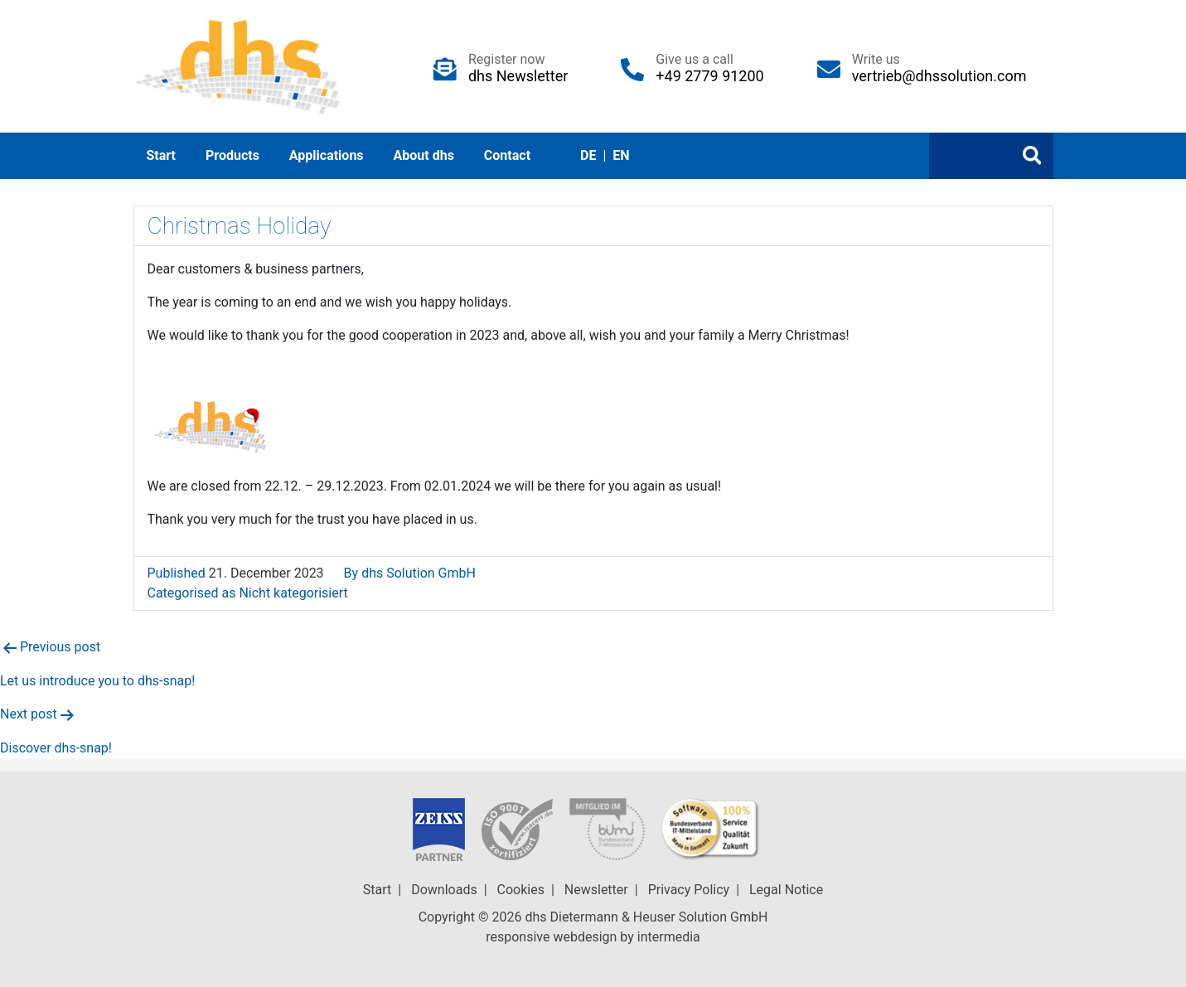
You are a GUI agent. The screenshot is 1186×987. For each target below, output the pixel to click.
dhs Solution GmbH (418, 573)
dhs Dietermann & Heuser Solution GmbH (646, 917)
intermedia (668, 937)
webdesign (585, 937)
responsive (517, 937)
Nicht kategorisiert (293, 593)
